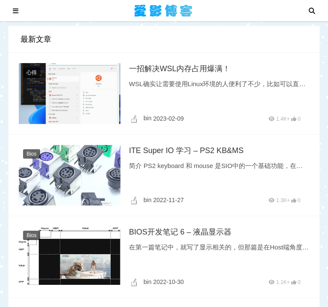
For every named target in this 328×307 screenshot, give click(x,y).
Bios (31, 154)
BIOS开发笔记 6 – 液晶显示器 (180, 232)
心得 (31, 72)
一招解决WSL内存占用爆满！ (179, 68)
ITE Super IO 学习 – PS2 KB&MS (186, 150)
